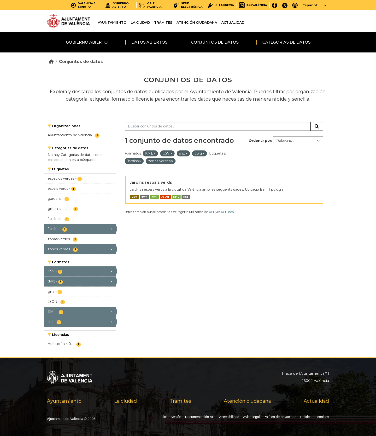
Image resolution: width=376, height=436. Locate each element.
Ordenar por (260, 140)
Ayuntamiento (112, 22)
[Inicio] (51, 61)
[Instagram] (295, 5)
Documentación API (200, 417)
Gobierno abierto (87, 42)
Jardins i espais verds (151, 182)
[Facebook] (275, 5)
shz (185, 196)
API (211, 212)
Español (310, 5)
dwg (144, 196)
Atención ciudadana (196, 22)
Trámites (163, 22)
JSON (165, 196)
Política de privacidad (280, 417)
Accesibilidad (229, 417)
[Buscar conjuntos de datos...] (218, 126)
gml (154, 196)
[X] (285, 5)
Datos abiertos (149, 42)
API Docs (227, 212)
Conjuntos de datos (215, 42)
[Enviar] (317, 126)
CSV (134, 196)
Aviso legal (251, 417)
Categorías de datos (286, 42)
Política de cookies (314, 417)
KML (176, 196)
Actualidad (232, 22)
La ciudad (140, 22)
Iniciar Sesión (170, 417)
